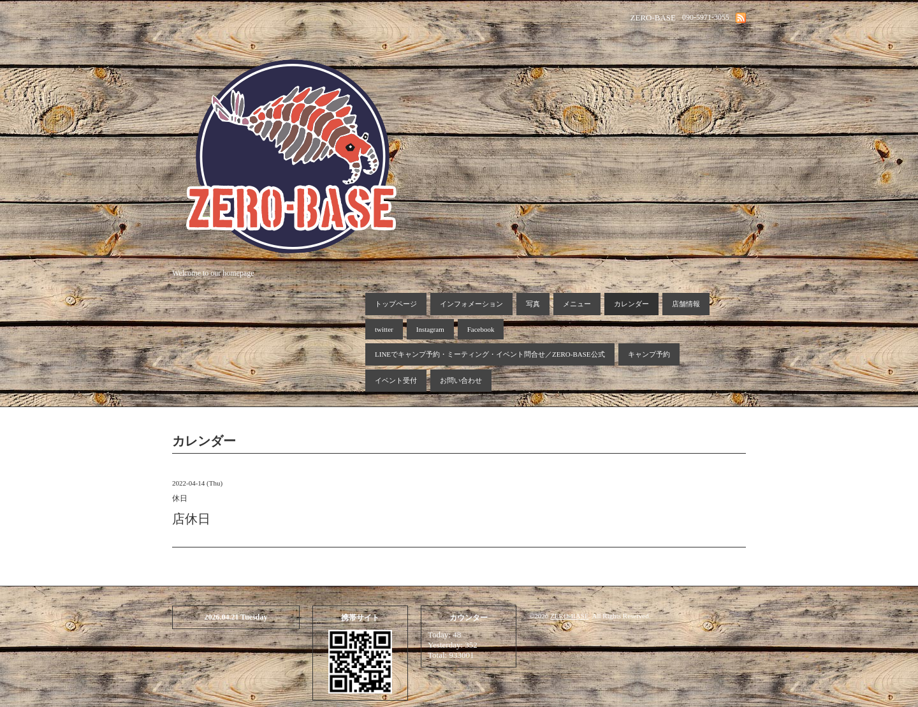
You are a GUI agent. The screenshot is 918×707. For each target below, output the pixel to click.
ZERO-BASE (569, 616)
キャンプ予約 (649, 354)
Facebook (481, 329)
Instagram (430, 329)
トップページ (396, 304)
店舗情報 (686, 304)
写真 (533, 304)
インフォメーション (471, 304)
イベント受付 (396, 380)
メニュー (577, 304)
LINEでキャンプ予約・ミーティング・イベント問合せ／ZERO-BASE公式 (490, 354)
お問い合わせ (461, 380)
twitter (384, 329)
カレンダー (631, 304)
